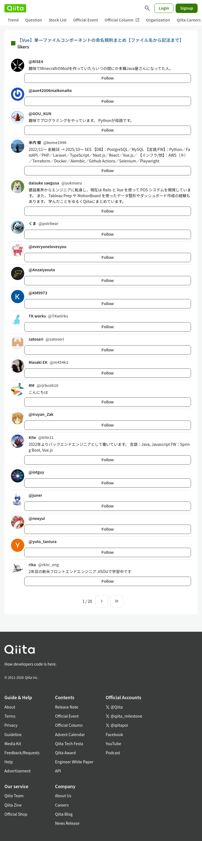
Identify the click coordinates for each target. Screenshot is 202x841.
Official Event (85, 20)
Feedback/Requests (22, 752)
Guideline (13, 734)
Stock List (58, 20)
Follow (108, 78)
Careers (62, 805)
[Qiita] (15, 8)
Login (164, 8)
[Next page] (101, 601)
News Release (67, 823)
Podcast (113, 752)
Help (8, 761)
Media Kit (12, 743)
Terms (9, 716)
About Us (63, 795)
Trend (13, 20)
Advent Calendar (70, 734)
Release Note (66, 707)
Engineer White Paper (74, 761)
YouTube (113, 743)
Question (33, 20)
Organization (158, 20)
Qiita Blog (64, 814)
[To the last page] (116, 601)
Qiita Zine (13, 805)
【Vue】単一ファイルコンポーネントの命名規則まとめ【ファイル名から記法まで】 (101, 40)
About (9, 707)
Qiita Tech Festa (69, 743)
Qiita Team (14, 795)
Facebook (114, 734)
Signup (186, 8)
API (58, 771)
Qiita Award (65, 752)
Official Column (122, 20)
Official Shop (15, 814)
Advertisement (17, 771)
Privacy (10, 725)
